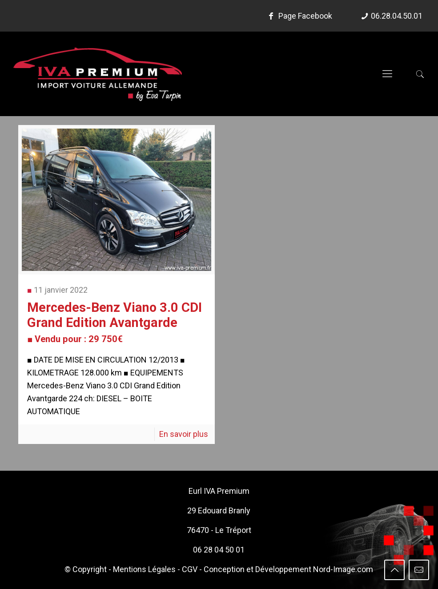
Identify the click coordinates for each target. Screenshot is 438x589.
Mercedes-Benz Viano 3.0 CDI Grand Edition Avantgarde (114, 322)
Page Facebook (298, 15)
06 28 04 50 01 (219, 549)
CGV (189, 569)
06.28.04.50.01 (396, 15)
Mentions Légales (144, 569)
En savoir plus (183, 434)
